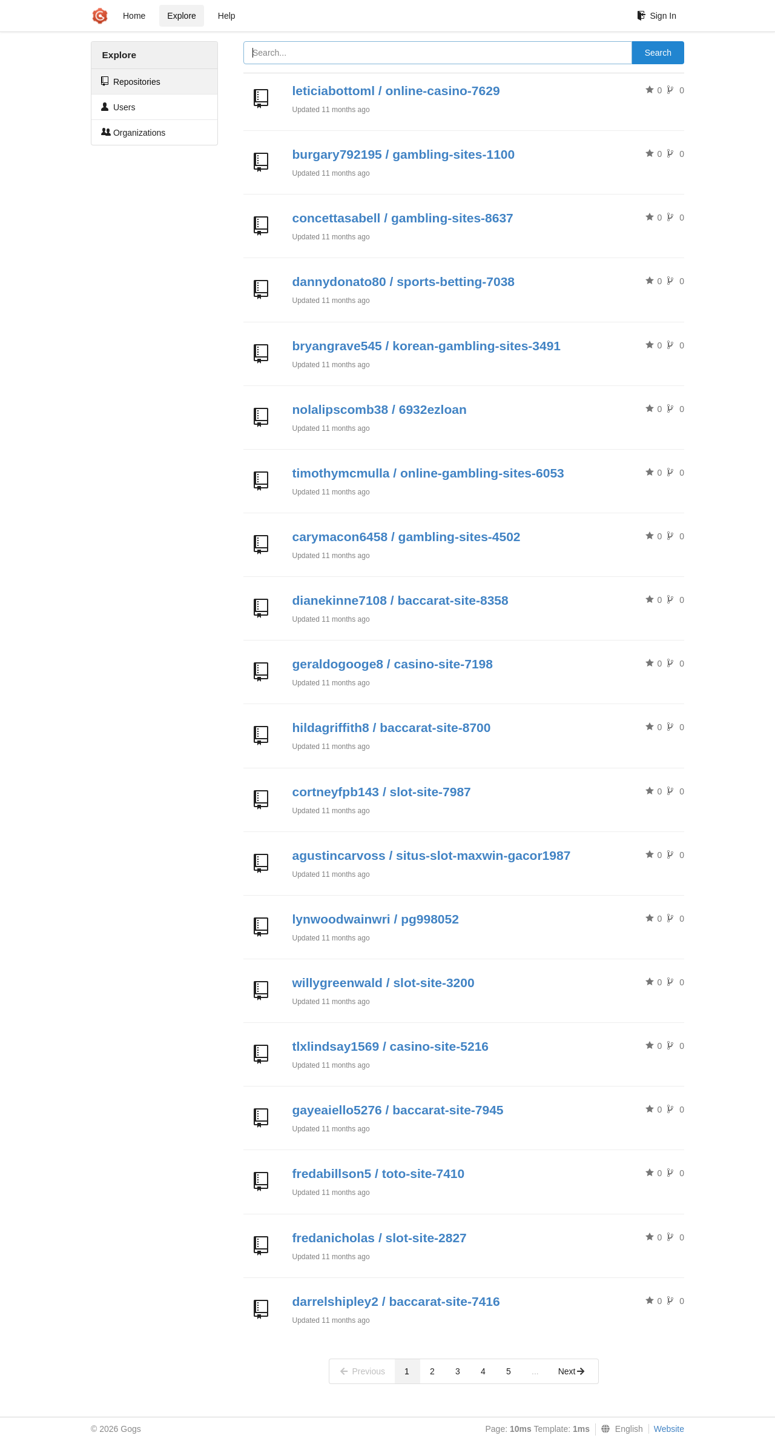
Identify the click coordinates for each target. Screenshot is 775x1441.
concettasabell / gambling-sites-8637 (402, 218)
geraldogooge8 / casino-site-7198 (392, 664)
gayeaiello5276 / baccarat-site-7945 (398, 1110)
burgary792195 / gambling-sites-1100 (403, 154)
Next (571, 1371)
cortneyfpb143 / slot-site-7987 (381, 792)
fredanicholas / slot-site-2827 (379, 1238)
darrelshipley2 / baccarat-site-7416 (396, 1301)
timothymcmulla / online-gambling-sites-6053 (428, 473)
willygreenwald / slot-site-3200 (383, 983)
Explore (181, 16)
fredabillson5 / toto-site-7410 (378, 1173)
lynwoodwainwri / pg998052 (375, 919)
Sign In (656, 16)
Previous (362, 1371)
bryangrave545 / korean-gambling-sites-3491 (426, 346)
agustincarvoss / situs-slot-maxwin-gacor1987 (431, 855)
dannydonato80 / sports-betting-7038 (403, 281)
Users (118, 107)
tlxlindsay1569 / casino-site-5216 (390, 1046)
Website (669, 1429)
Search (658, 53)
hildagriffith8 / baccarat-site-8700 (391, 727)
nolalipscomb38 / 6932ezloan (379, 409)
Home (134, 16)
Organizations (133, 132)
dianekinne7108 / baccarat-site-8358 (400, 600)
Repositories (130, 81)
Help (227, 16)
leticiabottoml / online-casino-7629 (396, 91)
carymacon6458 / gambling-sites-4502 (406, 537)
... (535, 1371)
